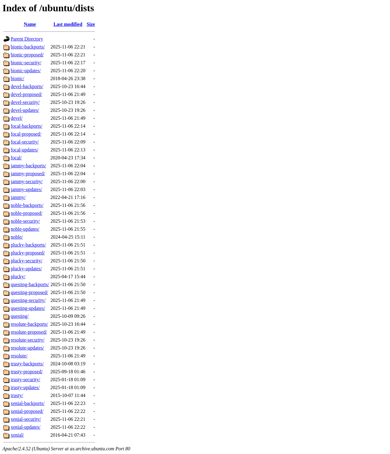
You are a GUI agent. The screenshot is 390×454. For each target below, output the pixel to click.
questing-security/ (28, 300)
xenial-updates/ (26, 427)
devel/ (17, 118)
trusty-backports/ (27, 363)
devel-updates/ (25, 110)
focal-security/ (25, 141)
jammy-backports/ (28, 165)
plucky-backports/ (28, 244)
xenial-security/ (26, 419)
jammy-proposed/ (28, 173)
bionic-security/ (26, 62)
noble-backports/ (27, 205)
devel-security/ (25, 102)
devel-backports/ (27, 86)
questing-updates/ (28, 308)
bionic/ (17, 78)
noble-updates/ (25, 229)
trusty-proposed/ (27, 371)
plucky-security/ (26, 260)
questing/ (20, 316)
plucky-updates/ (26, 268)
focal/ (16, 157)
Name (30, 24)
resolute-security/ (27, 339)
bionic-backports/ (28, 46)
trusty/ (17, 395)
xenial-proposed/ (27, 411)
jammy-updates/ (26, 189)
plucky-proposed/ (28, 252)
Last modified (67, 24)
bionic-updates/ (26, 70)
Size (91, 24)
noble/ (17, 236)
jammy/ (18, 197)
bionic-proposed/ (27, 54)
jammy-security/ (27, 181)
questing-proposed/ (29, 292)
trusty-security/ (25, 379)
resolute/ (19, 355)
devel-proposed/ (26, 94)
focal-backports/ (26, 126)
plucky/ (18, 276)
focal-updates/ (24, 149)
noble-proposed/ (26, 213)
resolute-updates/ (27, 347)
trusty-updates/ (25, 387)
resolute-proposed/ (29, 332)
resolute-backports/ (29, 324)
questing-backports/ (30, 284)
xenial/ (17, 435)
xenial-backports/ (27, 403)
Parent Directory (27, 38)
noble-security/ (25, 221)
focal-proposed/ (26, 134)
